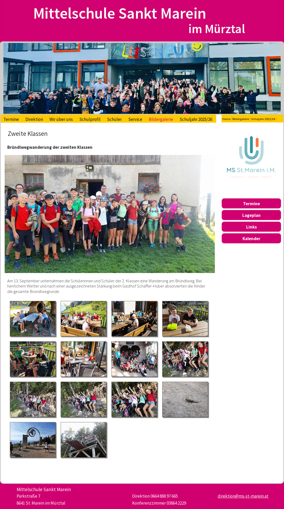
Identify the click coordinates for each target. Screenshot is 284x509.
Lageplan (251, 215)
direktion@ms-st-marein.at (243, 496)
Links (251, 227)
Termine (11, 119)
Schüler (114, 119)
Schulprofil (90, 119)
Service (135, 119)
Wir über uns (61, 119)
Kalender (251, 238)
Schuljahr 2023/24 (263, 119)
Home (226, 119)
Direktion (34, 119)
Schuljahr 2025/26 (196, 119)
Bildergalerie (161, 119)
